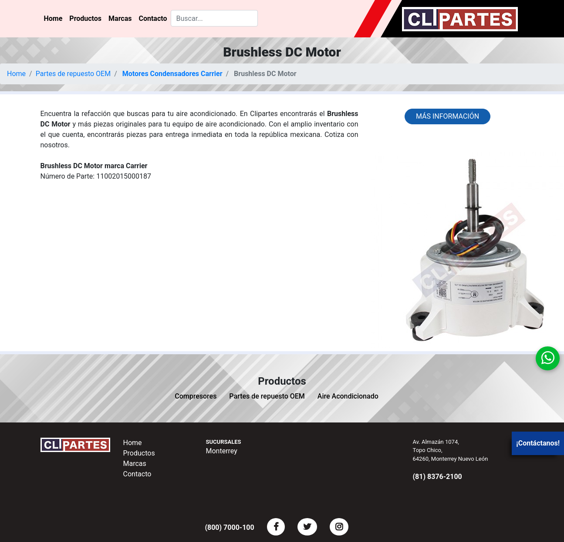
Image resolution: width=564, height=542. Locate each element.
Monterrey (221, 451)
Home (53, 18)
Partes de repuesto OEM (73, 74)
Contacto (152, 18)
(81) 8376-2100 (437, 476)
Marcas (120, 18)
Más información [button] (447, 116)
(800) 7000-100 (229, 527)
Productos (85, 18)
